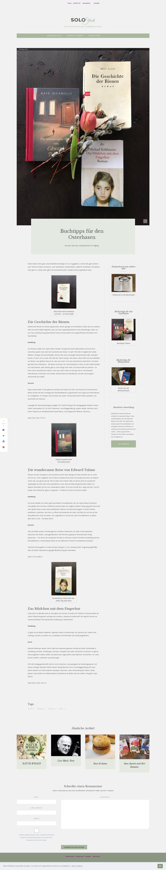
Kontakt (88, 856)
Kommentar (105, 797)
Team (69, 3)
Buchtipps (40, 709)
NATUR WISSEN (31, 763)
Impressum (80, 856)
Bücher (30, 709)
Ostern (61, 709)
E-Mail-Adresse (36, 808)
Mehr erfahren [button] (77, 866)
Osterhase (51, 709)
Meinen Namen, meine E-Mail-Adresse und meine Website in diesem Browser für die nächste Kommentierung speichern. (36, 837)
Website (36, 819)
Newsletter (86, 3)
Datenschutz (70, 856)
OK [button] (160, 866)
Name (36, 797)
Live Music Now (66, 760)
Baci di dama (100, 763)
